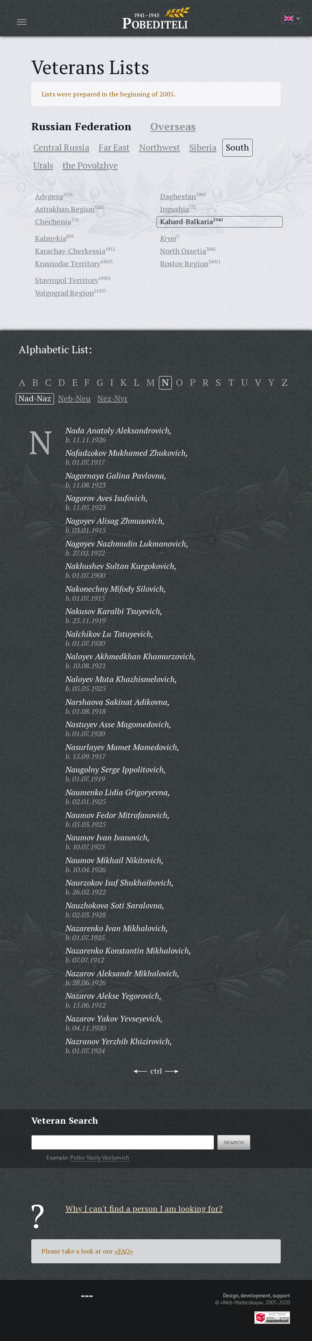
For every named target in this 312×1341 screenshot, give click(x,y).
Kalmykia (50, 238)
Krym (168, 238)
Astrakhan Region (65, 209)
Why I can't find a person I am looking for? (144, 1208)
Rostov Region (184, 263)
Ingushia (174, 209)
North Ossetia (183, 251)
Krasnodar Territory (67, 263)
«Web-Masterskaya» (241, 1302)
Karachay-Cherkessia (70, 251)
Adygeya (49, 196)
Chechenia (53, 221)
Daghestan (178, 196)
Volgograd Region (64, 293)
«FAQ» (124, 1251)
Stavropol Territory (66, 280)
